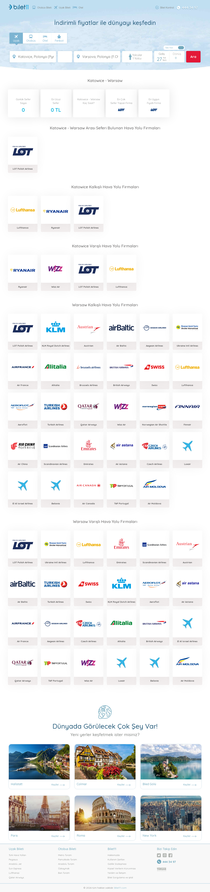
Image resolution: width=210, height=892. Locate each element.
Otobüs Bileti (42, 7)
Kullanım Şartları (116, 859)
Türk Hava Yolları (17, 855)
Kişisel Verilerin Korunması (122, 868)
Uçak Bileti (62, 7)
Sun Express (15, 868)
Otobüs (31, 40)
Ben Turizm (64, 873)
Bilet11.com (120, 887)
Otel (78, 7)
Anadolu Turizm (66, 864)
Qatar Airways (16, 877)
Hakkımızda (114, 855)
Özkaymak (63, 868)
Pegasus (13, 859)
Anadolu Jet (15, 864)
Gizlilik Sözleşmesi (117, 864)
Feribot (59, 40)
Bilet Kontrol (164, 7)
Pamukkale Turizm (67, 859)
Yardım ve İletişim (117, 873)
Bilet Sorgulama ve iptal (120, 877)
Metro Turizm (65, 855)
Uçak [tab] (16, 40)
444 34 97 (186, 7)
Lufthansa (14, 873)
